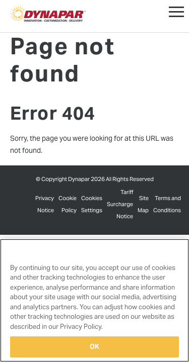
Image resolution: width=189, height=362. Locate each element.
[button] (176, 9)
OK (94, 346)
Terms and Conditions (167, 204)
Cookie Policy (67, 204)
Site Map (143, 204)
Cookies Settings (91, 204)
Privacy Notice (44, 204)
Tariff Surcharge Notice (120, 204)
